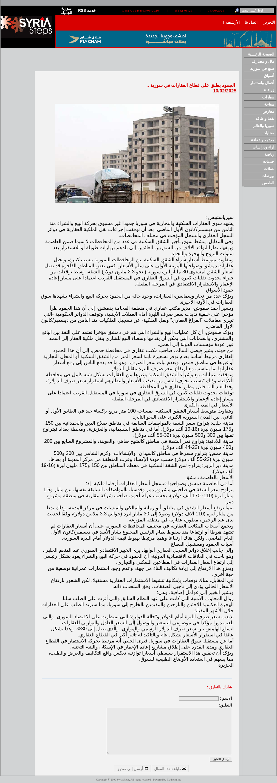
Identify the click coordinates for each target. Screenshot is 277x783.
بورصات (267, 176)
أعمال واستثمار (262, 83)
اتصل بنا (251, 22)
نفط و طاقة (264, 118)
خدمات (268, 161)
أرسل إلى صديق (132, 768)
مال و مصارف (262, 61)
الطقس (268, 183)
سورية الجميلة (66, 10)
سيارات (268, 97)
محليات (268, 133)
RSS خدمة (87, 10)
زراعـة (269, 90)
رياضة (269, 154)
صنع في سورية (262, 68)
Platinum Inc (174, 779)
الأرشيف (233, 22)
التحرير (269, 22)
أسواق (269, 75)
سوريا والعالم (263, 125)
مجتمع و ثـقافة (262, 140)
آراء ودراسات (263, 147)
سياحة (269, 104)
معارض (268, 111)
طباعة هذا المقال (170, 768)
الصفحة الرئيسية (261, 54)
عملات (269, 168)
